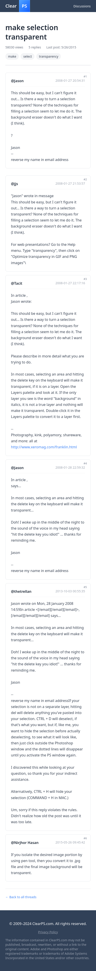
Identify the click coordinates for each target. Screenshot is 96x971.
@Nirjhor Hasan (24, 842)
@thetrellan (21, 591)
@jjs (14, 183)
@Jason (17, 80)
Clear (17, 6)
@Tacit (16, 283)
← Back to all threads (20, 897)
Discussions (82, 6)
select (27, 56)
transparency (48, 56)
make (12, 56)
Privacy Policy (48, 932)
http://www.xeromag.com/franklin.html (44, 447)
